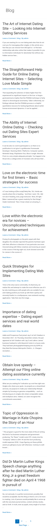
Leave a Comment (9, 38)
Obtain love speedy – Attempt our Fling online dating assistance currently (24, 369)
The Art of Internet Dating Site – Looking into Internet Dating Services (24, 28)
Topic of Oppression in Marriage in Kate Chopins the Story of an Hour (23, 418)
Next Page (24, 525)
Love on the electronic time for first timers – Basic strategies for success (24, 177)
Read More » (7, 61)
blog (18, 38)
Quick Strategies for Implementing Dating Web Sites (23, 271)
